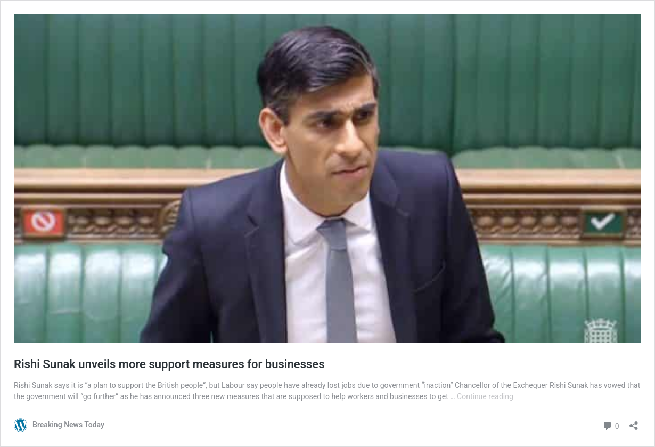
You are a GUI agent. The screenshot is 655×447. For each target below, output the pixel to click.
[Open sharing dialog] (633, 422)
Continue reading (485, 396)
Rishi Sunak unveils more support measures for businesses (169, 364)
